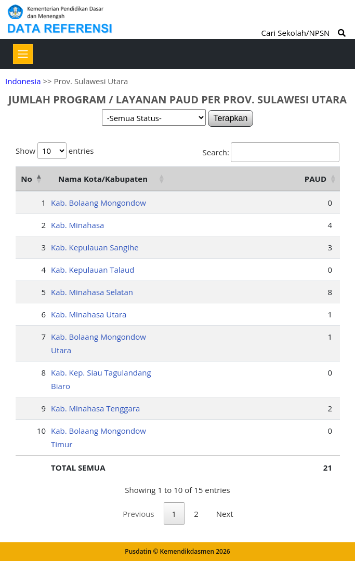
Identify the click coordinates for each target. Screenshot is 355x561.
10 (41, 430)
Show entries (55, 150)
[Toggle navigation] (23, 54)
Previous (138, 514)
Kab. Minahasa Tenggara (95, 408)
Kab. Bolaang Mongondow (98, 202)
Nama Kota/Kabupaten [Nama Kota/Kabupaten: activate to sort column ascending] (103, 178)
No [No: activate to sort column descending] (26, 178)
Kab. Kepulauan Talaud (92, 269)
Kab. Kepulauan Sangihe (95, 247)
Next (224, 514)
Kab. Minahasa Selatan (92, 292)
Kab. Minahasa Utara (88, 314)
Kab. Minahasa (77, 225)
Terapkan (231, 118)
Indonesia (23, 81)
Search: (271, 152)
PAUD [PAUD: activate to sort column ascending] (315, 178)
